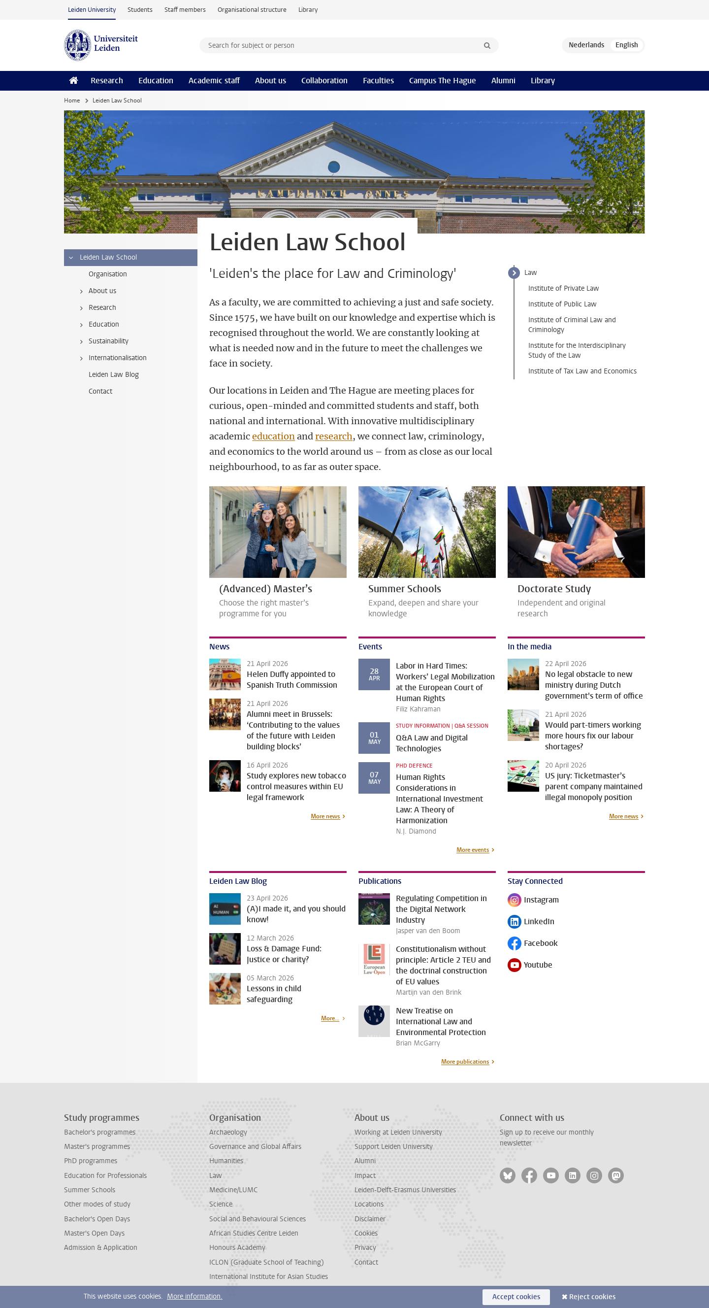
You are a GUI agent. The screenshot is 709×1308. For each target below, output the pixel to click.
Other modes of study (97, 1204)
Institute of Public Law (562, 304)
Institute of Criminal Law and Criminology (572, 325)
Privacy (365, 1247)
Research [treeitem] (96, 308)
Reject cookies (592, 1297)
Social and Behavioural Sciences (257, 1219)
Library (308, 9)
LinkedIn (531, 922)
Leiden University (92, 9)
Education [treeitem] (97, 325)
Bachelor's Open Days (97, 1219)
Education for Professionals (105, 1175)
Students (140, 9)
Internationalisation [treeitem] (111, 358)
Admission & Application (100, 1247)
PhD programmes (90, 1161)
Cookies (366, 1233)
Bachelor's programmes (99, 1132)
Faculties (378, 80)
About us (270, 80)
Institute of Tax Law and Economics (582, 371)
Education (155, 80)
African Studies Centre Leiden (253, 1233)
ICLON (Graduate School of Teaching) (266, 1262)
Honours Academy (237, 1247)
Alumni (503, 80)
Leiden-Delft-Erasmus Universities (405, 1190)
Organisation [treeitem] (108, 274)
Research (107, 80)
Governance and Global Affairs (255, 1146)
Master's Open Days (94, 1233)
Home (72, 100)
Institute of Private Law (563, 288)
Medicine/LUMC (233, 1190)
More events (472, 850)
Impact (365, 1175)
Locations (369, 1204)
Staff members (185, 9)
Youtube (530, 966)
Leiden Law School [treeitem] (102, 258)
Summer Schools (89, 1190)
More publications (465, 1062)
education (273, 436)
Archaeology (228, 1132)
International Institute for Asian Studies (268, 1276)
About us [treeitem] (96, 291)
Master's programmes (97, 1146)
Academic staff (214, 80)
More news (325, 816)
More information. (195, 1296)
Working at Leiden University (398, 1132)
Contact (366, 1262)
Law (530, 272)
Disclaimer (370, 1219)
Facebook (533, 944)
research (334, 436)
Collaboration (324, 80)
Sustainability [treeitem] (102, 341)
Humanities (226, 1161)
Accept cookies (516, 1297)
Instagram (533, 901)
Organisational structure (252, 9)
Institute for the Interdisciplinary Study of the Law (577, 350)
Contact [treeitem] (100, 391)
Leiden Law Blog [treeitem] (114, 374)
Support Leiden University (393, 1146)
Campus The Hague (442, 80)
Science (220, 1204)
